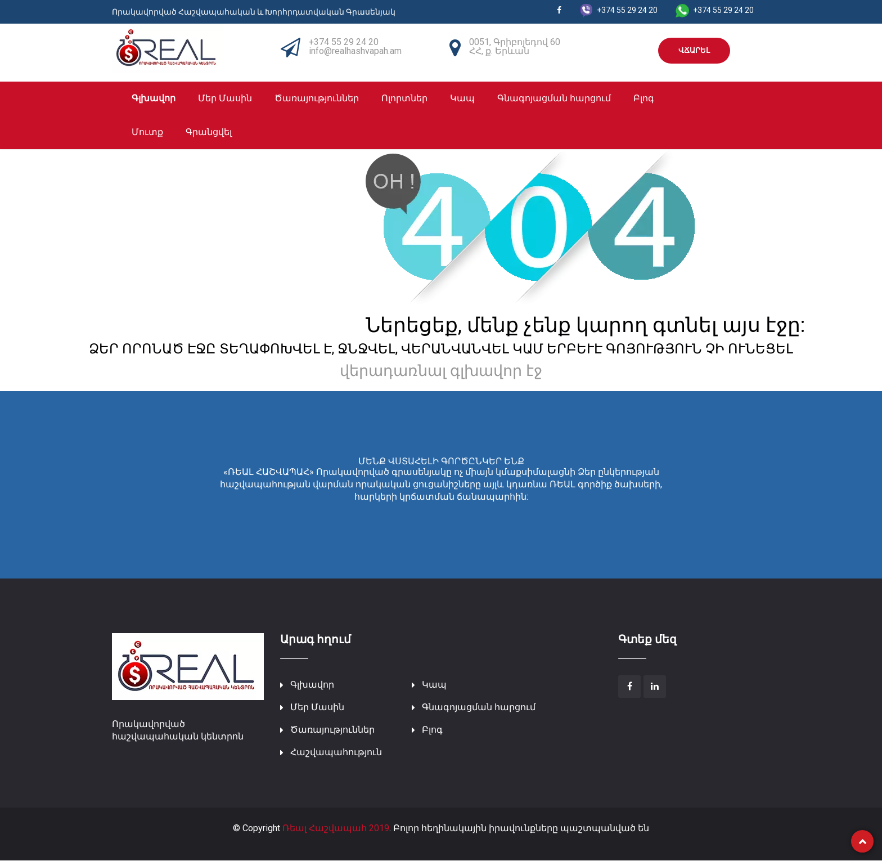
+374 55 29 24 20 (344, 42)
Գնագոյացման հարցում (554, 98)
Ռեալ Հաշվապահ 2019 (335, 828)
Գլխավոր (154, 98)
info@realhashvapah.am (355, 51)
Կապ (462, 98)
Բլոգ (643, 98)
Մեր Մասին (225, 98)
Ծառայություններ (316, 98)
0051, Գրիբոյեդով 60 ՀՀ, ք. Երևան (514, 46)
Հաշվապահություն (336, 752)
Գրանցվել (209, 132)
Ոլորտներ (404, 98)
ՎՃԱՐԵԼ (694, 50)
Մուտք (147, 132)
